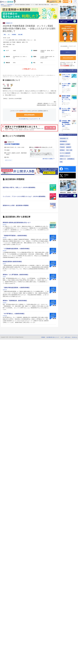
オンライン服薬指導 (65, 153)
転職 (61, 161)
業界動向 (62, 150)
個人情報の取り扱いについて (53, 337)
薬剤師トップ (4, 4)
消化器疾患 (14, 34)
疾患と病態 (20, 34)
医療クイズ (63, 158)
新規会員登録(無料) (29, 114)
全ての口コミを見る (48, 158)
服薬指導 (68, 147)
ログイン (75, 1)
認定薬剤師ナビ (10, 4)
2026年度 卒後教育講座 (12, 144)
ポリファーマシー (8, 160)
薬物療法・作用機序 (65, 144)
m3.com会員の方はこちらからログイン (29, 118)
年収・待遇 (69, 150)
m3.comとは (74, 337)
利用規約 (43, 337)
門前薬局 (62, 147)
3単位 (5, 34)
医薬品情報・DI (64, 138)
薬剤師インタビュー (65, 156)
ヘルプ (61, 337)
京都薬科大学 (9, 23)
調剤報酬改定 (63, 141)
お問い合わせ (67, 337)
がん (9, 34)
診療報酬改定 (70, 158)
